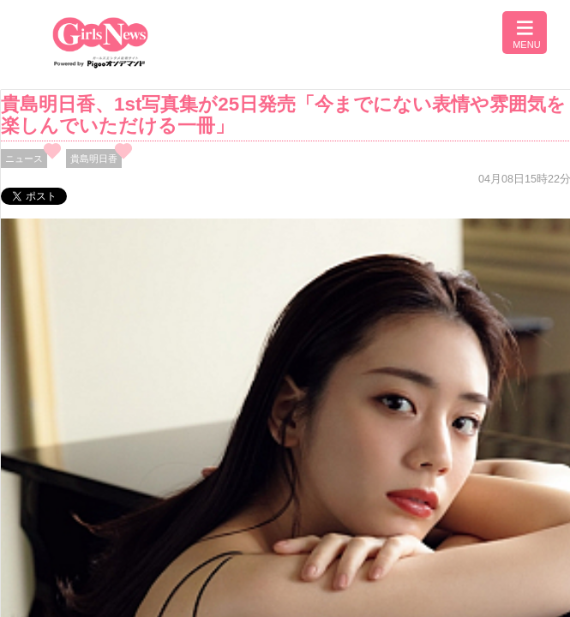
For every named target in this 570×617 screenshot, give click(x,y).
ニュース (24, 158)
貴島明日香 (93, 158)
